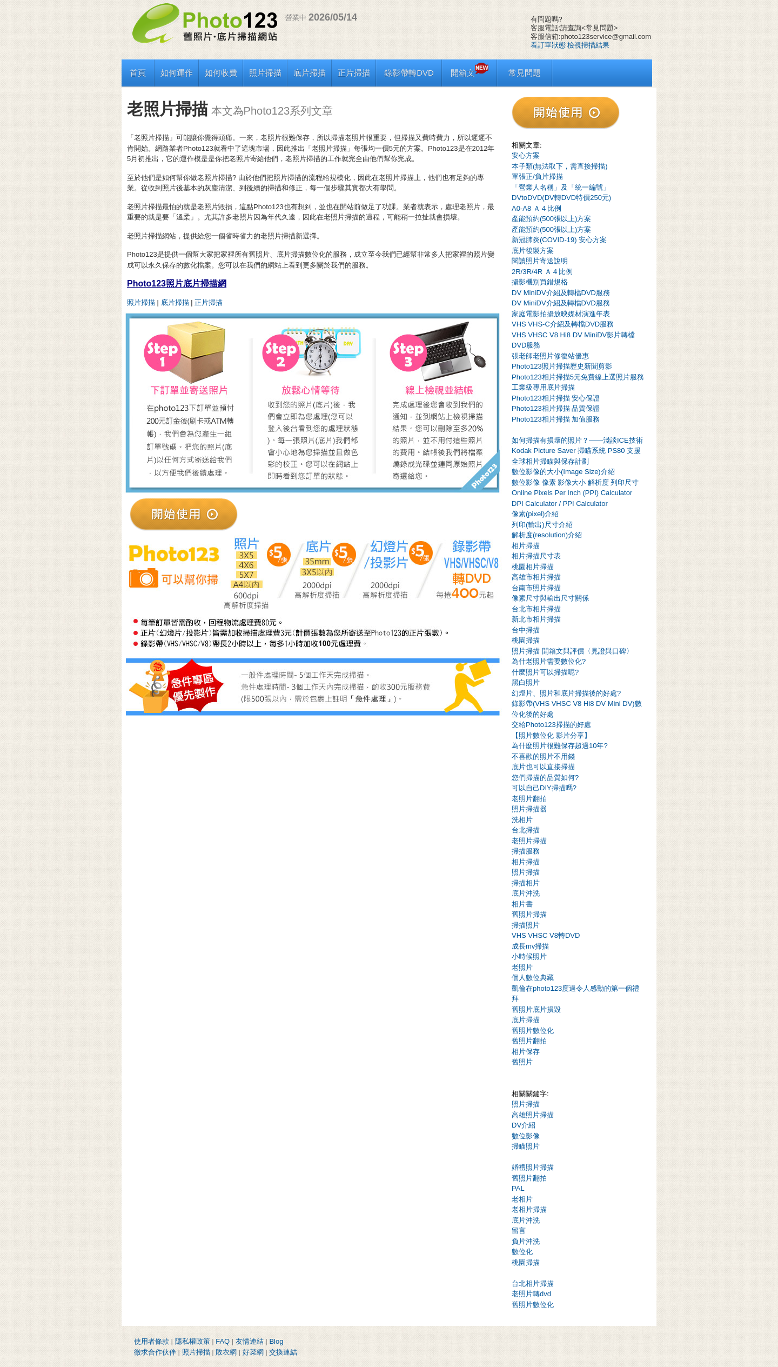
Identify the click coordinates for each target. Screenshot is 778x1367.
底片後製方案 (533, 250)
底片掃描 (309, 72)
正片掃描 (354, 72)
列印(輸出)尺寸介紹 (542, 525)
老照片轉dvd (531, 1294)
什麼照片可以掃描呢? (545, 672)
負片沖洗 (526, 1241)
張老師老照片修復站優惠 (550, 356)
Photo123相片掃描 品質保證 (556, 408)
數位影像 (526, 1136)
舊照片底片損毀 (536, 1009)
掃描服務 (526, 851)
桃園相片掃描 (533, 567)
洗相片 (522, 820)
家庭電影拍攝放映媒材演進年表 (561, 314)
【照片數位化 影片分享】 (551, 735)
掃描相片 (526, 883)
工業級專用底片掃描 (543, 387)
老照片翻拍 (529, 799)
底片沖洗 (526, 893)
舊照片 (522, 1062)
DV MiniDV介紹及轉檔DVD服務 (561, 293)
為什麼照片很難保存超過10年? (560, 746)
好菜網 (253, 1352)
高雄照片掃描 (533, 1115)
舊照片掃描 (529, 914)
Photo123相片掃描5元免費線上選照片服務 (578, 377)
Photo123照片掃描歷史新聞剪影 (562, 366)
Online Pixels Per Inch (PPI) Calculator (572, 493)
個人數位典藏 (533, 977)
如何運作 (176, 72)
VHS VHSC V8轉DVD (546, 935)
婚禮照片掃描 (533, 1167)
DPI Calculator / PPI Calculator (560, 503)
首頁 (138, 72)
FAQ (223, 1341)
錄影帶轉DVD (409, 72)
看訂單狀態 (548, 45)
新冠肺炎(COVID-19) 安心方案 (559, 240)
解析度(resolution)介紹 (547, 535)
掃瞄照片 (526, 1146)
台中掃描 (526, 630)
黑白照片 (526, 682)
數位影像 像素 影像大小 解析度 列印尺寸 (575, 482)
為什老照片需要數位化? (549, 661)
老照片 (522, 967)
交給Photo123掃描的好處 (551, 725)
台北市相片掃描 (536, 609)
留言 (519, 1230)
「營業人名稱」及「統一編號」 (561, 187)
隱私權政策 (192, 1341)
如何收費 (221, 72)
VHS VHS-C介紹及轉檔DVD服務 (563, 324)
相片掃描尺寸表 (536, 556)
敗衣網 (226, 1352)
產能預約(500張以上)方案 (551, 219)
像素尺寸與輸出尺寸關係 (550, 598)
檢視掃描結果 (588, 45)
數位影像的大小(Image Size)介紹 (563, 472)
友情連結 (250, 1341)
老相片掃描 (529, 1209)
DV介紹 (523, 1125)
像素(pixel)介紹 (535, 514)
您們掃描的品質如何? (545, 777)
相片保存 (526, 1052)
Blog (276, 1341)
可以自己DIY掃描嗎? (544, 788)
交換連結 (283, 1352)
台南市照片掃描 (536, 588)
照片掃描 (265, 72)
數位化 (522, 1252)
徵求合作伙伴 (155, 1352)
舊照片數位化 (533, 1030)
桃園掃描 (526, 640)
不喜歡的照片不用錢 (543, 756)
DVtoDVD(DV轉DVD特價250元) (561, 198)
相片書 (522, 904)
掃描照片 (526, 925)
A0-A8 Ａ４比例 (536, 208)
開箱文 (469, 72)
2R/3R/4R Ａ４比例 (542, 272)
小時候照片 (529, 956)
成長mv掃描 (530, 946)
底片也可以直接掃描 (543, 767)
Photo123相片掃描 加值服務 (556, 419)
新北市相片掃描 (536, 619)
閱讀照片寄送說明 (540, 261)
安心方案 (526, 155)
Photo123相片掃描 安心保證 (556, 398)
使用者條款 (151, 1341)
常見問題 (524, 72)
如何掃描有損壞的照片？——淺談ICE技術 (577, 440)
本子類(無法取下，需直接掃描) (560, 166)
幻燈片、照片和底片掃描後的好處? (566, 693)
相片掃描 (526, 546)
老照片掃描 (529, 841)
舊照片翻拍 (529, 1041)
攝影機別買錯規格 (540, 282)
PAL (518, 1188)
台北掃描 (526, 830)
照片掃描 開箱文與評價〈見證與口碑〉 (572, 651)
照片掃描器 (529, 809)
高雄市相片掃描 (536, 577)
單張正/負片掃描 (537, 176)
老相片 (522, 1199)
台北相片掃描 (533, 1283)
